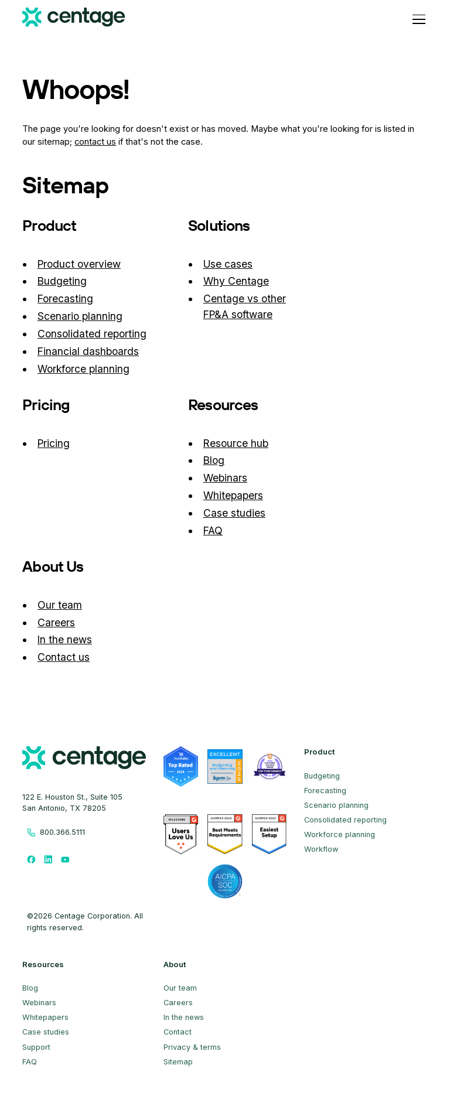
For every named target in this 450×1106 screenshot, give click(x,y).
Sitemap (178, 1061)
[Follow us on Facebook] (30, 859)
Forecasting (65, 298)
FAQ (213, 530)
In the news (65, 639)
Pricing (54, 443)
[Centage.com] (73, 19)
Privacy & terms (192, 1047)
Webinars (225, 478)
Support (36, 1047)
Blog (213, 460)
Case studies (234, 513)
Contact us (64, 657)
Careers (56, 622)
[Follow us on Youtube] (65, 859)
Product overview (79, 264)
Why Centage (236, 281)
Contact (177, 1032)
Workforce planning (83, 369)
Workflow (321, 849)
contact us (95, 141)
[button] (417, 19)
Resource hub (235, 443)
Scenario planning (80, 316)
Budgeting (62, 281)
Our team (60, 605)
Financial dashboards (88, 351)
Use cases (228, 264)
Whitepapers (233, 495)
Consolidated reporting (92, 333)
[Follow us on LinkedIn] (48, 859)
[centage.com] (84, 759)
